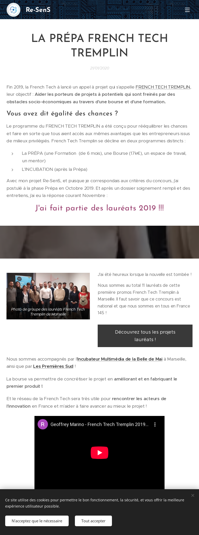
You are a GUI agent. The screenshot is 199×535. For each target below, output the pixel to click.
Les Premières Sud (53, 366)
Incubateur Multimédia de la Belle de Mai (119, 359)
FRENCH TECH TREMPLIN (163, 87)
